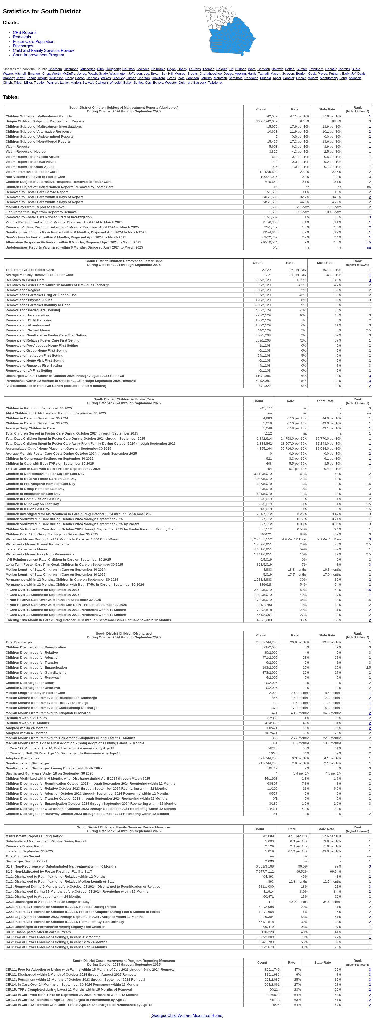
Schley (138, 82)
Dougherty (113, 69)
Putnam (334, 73)
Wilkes (106, 78)
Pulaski (265, 78)
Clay (148, 82)
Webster (171, 82)
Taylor (277, 78)
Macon (275, 73)
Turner (131, 78)
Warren (52, 82)
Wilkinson (56, 78)
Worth (56, 73)
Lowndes (143, 69)
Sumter (302, 69)
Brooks (193, 73)
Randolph (251, 78)
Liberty (182, 69)
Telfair (31, 78)
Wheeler (116, 82)
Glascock (199, 82)
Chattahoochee (210, 73)
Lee (146, 73)
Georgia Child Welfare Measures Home (187, 1015)
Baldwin (277, 69)
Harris (252, 73)
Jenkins (206, 78)
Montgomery (329, 78)
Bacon (80, 78)
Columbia (158, 69)
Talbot (18, 82)
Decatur (331, 69)
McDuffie (68, 73)
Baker (127, 82)
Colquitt (221, 69)
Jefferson (135, 73)
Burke (356, 69)
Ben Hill (167, 73)
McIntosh (220, 78)
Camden (263, 69)
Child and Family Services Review (43, 50)
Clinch (7, 82)
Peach (92, 73)
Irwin (181, 78)
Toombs (344, 69)
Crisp (46, 73)
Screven (288, 73)
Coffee (290, 69)
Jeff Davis (358, 73)
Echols (158, 82)
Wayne (8, 73)
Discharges (23, 46)
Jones (81, 73)
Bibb (100, 69)
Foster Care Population (34, 41)
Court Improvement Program (38, 55)
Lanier (64, 82)
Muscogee (87, 69)
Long (343, 78)
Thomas (208, 69)
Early (345, 73)
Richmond (71, 69)
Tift (231, 69)
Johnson (192, 78)
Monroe (179, 73)
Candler (288, 78)
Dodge (228, 73)
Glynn (171, 69)
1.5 (368, 242)
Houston (128, 69)
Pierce (322, 73)
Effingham (316, 69)
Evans (171, 78)
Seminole (236, 78)
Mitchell (20, 73)
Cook (312, 73)
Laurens (195, 69)
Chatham (55, 69)
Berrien (301, 73)
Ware (252, 69)
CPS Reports (24, 32)
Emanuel (34, 73)
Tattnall (263, 73)
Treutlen (39, 82)
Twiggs (42, 78)
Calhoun (101, 82)
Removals (22, 37)
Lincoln (301, 78)
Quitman (185, 82)
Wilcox (313, 78)
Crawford (158, 78)
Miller (28, 82)
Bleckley (118, 78)
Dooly (69, 78)
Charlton (143, 78)
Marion (76, 82)
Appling (240, 73)
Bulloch (240, 69)
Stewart (88, 82)
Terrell (20, 78)
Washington (117, 73)
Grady (103, 73)
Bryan (155, 73)
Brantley (9, 78)
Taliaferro (215, 82)
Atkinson (355, 78)
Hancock (92, 78)
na (369, 247)
